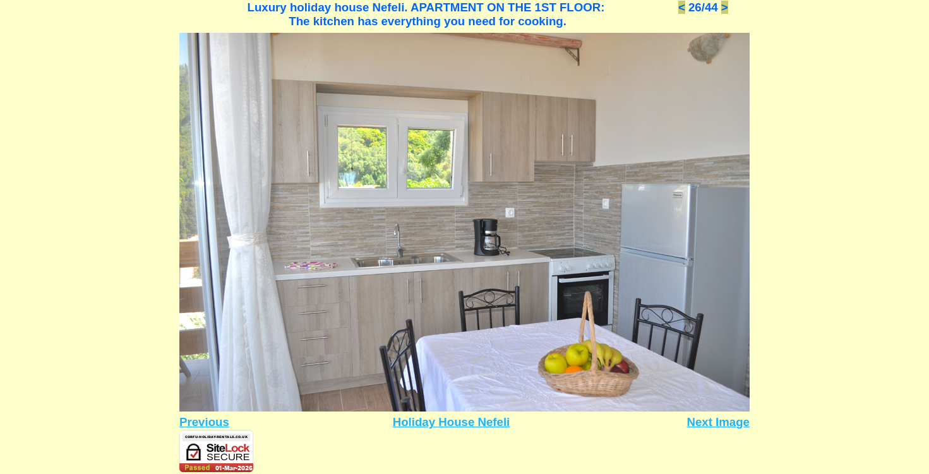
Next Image (718, 422)
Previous (204, 422)
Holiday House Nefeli (451, 422)
